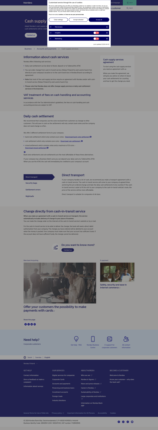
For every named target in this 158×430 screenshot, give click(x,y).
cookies (61, 14)
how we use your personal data (75, 14)
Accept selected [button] (78, 19)
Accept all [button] (99, 19)
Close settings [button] (58, 19)
